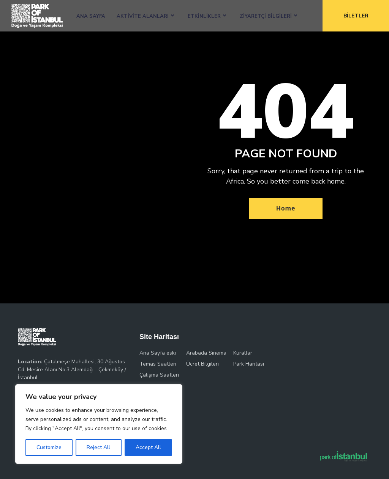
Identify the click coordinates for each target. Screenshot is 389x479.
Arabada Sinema (206, 353)
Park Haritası (248, 363)
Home (286, 208)
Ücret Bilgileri (202, 363)
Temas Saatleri (157, 363)
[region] (98, 424)
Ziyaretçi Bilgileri (266, 16)
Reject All (98, 447)
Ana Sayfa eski (157, 353)
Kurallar (242, 353)
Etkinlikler (204, 16)
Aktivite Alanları (143, 16)
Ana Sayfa (90, 16)
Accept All (148, 447)
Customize (49, 447)
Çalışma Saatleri (159, 374)
